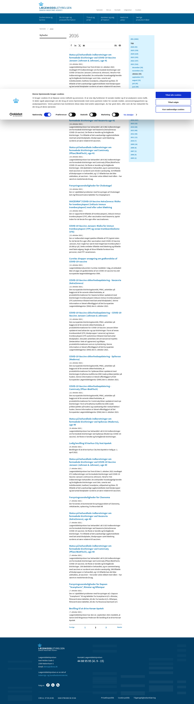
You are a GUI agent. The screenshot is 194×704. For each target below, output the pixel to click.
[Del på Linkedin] (75, 46)
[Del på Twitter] (80, 46)
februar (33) (136, 99)
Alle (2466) (135, 39)
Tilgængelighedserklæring (145, 697)
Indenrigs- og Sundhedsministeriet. (53, 675)
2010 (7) (134, 141)
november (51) (137, 71)
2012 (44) (134, 134)
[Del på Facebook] (71, 46)
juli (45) (135, 83)
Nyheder (44, 35)
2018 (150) (134, 113)
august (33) (136, 80)
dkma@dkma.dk (51, 666)
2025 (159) (134, 50)
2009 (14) (134, 144)
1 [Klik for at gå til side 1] (85, 627)
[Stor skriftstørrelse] (116, 46)
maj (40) (135, 90)
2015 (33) (134, 123)
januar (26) (136, 103)
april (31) (135, 93)
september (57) (138, 77)
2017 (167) (134, 116)
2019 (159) (134, 110)
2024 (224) (134, 54)
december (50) (137, 67)
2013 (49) (134, 130)
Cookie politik (124, 697)
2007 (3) (134, 151)
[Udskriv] (120, 46)
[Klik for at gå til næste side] (119, 627)
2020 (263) (134, 106)
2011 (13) (134, 137)
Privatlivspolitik (107, 697)
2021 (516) (134, 64)
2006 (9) (134, 155)
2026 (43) (134, 47)
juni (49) (135, 87)
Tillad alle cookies (173, 6)
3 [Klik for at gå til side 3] (106, 627)
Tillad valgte (173, 13)
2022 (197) (134, 61)
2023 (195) (134, 57)
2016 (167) (134, 120)
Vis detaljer (129, 26)
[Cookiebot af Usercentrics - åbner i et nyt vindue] (16, 26)
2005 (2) (134, 158)
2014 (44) (134, 127)
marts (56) (136, 96)
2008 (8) (134, 148)
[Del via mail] (84, 46)
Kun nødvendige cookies (173, 21)
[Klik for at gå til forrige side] (71, 627)
